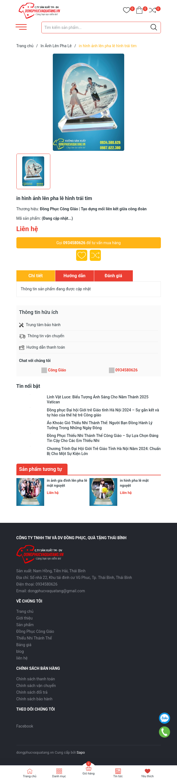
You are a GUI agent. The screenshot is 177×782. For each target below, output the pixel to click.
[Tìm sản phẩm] (101, 27)
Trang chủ (25, 611)
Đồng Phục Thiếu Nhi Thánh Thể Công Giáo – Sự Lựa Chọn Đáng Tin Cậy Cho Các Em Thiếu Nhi (102, 438)
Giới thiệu (24, 618)
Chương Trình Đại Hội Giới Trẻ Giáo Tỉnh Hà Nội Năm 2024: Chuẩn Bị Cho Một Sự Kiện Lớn (104, 451)
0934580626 (74, 243)
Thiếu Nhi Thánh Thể (34, 638)
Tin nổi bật (28, 386)
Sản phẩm (25, 625)
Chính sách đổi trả (32, 692)
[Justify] (154, 27)
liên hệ (22, 658)
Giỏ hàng (88, 773)
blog (20, 651)
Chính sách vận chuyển (36, 685)
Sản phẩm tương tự (40, 469)
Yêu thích (147, 776)
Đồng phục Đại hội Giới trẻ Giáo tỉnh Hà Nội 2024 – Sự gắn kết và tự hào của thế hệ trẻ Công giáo (103, 412)
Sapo (81, 752)
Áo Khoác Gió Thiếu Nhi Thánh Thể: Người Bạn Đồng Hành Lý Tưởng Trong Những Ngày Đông (100, 425)
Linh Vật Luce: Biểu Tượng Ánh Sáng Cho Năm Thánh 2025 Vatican (98, 399)
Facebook (24, 726)
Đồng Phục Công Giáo (35, 631)
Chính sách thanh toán (35, 679)
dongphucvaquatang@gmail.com (56, 591)
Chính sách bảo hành (34, 699)
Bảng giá (23, 645)
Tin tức (118, 776)
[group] (88, 102)
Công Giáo (57, 370)
